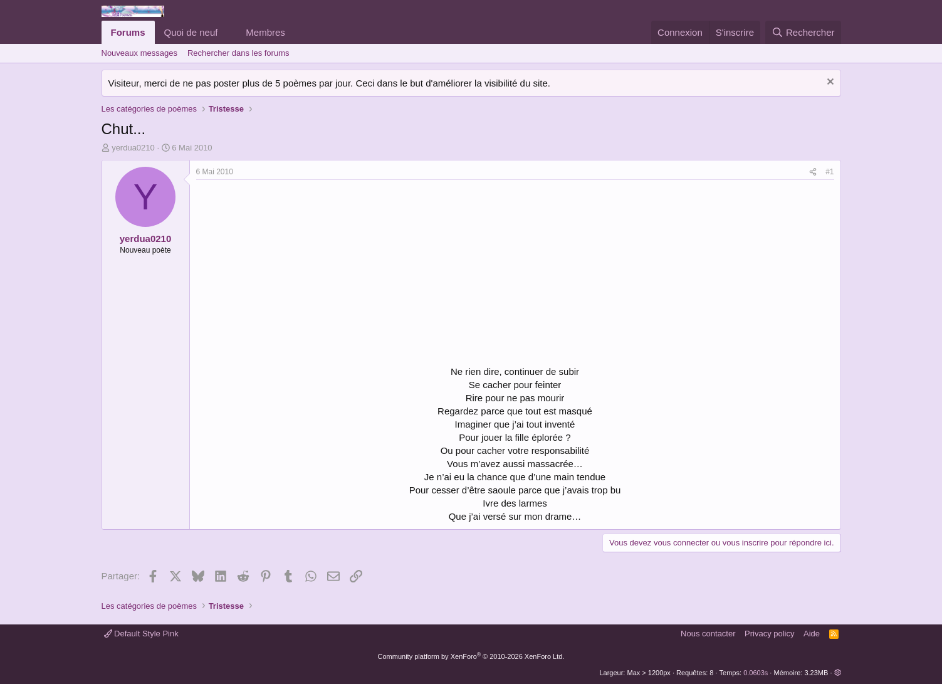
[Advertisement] (301, 274)
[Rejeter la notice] (829, 83)
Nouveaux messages (139, 53)
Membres (265, 32)
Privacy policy (769, 633)
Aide (811, 633)
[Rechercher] (803, 32)
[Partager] (813, 172)
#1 (829, 171)
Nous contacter (708, 633)
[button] (227, 32)
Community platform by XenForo (471, 656)
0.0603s (755, 672)
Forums (128, 32)
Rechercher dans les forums (238, 53)
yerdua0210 (133, 147)
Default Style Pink (141, 633)
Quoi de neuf (191, 32)
